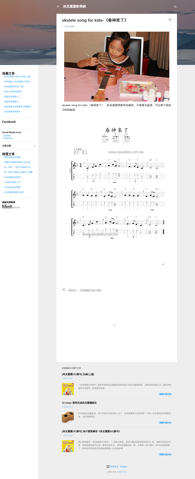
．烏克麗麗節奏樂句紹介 (13, 192)
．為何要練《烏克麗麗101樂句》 (17, 81)
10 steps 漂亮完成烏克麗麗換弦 (79, 402)
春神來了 (73, 290)
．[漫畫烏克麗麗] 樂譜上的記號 (16, 162)
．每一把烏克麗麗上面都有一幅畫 (17, 172)
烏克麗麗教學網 (74, 6)
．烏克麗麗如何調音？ (12, 177)
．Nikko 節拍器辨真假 (12, 91)
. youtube (6, 135)
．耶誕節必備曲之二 (11, 96)
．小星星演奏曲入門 (11, 182)
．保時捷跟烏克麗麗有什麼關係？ (17, 106)
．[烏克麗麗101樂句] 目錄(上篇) (16, 76)
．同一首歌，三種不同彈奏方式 (16, 167)
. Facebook (7, 138)
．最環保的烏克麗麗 (11, 157)
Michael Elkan (122, 472)
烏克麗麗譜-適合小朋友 (90, 290)
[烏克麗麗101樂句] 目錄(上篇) (78, 374)
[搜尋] (175, 7)
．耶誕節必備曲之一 (11, 101)
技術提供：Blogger (116, 466)
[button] (170, 20)
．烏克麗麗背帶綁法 (11, 111)
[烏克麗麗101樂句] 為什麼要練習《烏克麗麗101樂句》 (91, 431)
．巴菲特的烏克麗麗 (11, 187)
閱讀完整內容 (165, 394)
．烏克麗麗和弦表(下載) (13, 86)
